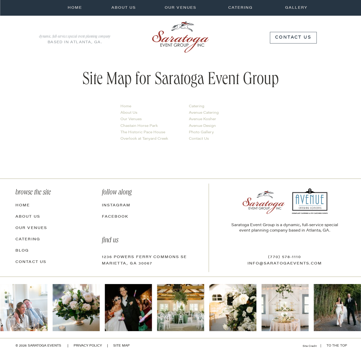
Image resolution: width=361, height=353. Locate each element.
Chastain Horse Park (139, 126)
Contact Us (199, 139)
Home (125, 106)
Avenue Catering (204, 113)
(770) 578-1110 (284, 257)
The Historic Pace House (142, 132)
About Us (128, 113)
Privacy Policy (88, 345)
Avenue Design (202, 126)
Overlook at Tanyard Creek (144, 139)
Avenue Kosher (202, 119)
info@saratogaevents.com (285, 264)
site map (121, 345)
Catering (196, 106)
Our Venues (131, 119)
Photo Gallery (201, 132)
